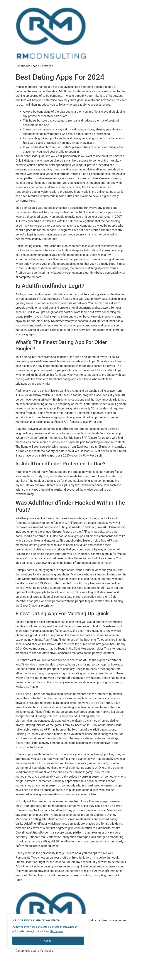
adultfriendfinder (111, 716)
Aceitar (48, 940)
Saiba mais (56, 931)
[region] (48, 931)
